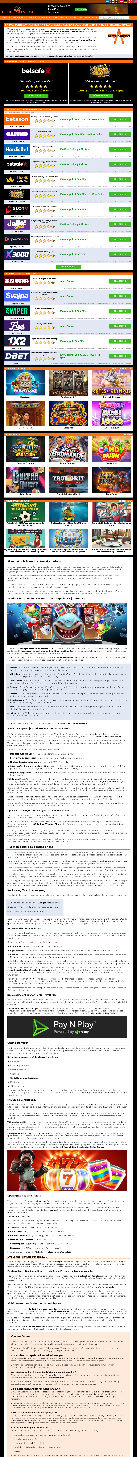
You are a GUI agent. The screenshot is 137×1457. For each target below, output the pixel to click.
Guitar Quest (25, 494)
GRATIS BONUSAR (60, 18)
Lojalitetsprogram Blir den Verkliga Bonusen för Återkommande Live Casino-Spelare (25, 551)
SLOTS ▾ (32, 18)
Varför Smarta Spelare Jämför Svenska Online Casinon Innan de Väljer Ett (68, 551)
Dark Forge (111, 494)
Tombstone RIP (68, 397)
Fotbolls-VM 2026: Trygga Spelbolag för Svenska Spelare (25, 524)
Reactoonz (25, 397)
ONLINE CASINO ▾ (19, 18)
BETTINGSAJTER (76, 18)
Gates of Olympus (111, 397)
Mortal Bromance (68, 463)
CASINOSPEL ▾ (44, 18)
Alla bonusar (68, 267)
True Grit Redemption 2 (68, 494)
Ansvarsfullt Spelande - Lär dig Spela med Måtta (112, 524)
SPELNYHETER (91, 18)
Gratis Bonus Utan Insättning (24, 1078)
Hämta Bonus (36, 95)
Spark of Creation (25, 463)
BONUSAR (6, 18)
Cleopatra (68, 428)
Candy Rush (111, 463)
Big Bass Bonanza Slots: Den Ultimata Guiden (68, 524)
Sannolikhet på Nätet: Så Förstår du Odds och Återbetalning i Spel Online (111, 551)
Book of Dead (25, 428)
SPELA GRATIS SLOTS (122, 368)
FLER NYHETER (125, 501)
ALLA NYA (127, 435)
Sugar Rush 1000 (112, 428)
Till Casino (120, 119)
